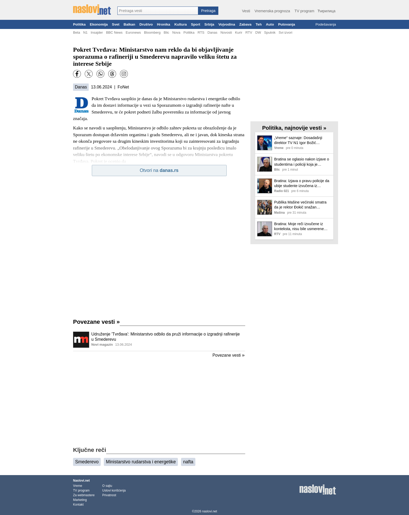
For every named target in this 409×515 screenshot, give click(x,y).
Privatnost (109, 495)
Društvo (146, 24)
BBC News (114, 32)
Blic (166, 32)
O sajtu (107, 486)
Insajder (97, 32)
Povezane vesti (96, 322)
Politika (79, 24)
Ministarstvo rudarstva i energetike (141, 461)
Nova (176, 32)
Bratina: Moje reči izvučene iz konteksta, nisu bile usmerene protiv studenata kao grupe (299, 226)
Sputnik (270, 32)
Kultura (180, 24)
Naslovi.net (81, 480)
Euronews (133, 32)
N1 (85, 32)
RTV (248, 32)
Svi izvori (285, 32)
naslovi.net (209, 511)
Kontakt (78, 504)
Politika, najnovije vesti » (294, 128)
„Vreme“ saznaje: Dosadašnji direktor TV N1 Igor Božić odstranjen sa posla (298, 140)
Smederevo (87, 461)
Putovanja (286, 24)
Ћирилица (326, 11)
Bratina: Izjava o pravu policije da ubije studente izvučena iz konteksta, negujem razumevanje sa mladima (301, 183)
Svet (115, 24)
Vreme (77, 486)
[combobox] (157, 11)
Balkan (129, 24)
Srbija (209, 24)
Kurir (238, 32)
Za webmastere (84, 495)
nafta (188, 461)
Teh (259, 24)
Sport (195, 24)
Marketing (80, 500)
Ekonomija (99, 24)
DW (258, 32)
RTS (200, 32)
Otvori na (159, 170)
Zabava (245, 24)
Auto (270, 24)
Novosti (226, 32)
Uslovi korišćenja (114, 490)
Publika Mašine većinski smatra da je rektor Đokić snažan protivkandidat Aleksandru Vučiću (301, 205)
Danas (212, 32)
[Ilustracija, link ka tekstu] (81, 340)
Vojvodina (226, 24)
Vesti (246, 11)
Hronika (163, 24)
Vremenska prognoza (272, 11)
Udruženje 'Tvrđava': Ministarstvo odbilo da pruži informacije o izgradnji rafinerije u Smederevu (165, 337)
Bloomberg (152, 32)
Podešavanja (325, 24)
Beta (76, 32)
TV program (304, 11)
